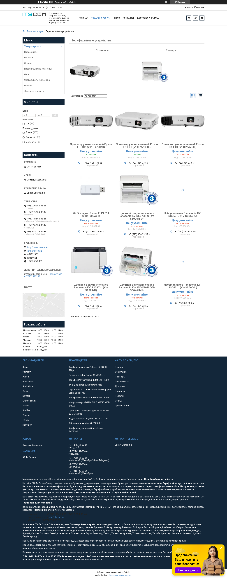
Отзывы (28, 85)
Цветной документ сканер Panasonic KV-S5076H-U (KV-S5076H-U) (137, 217)
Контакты (128, 18)
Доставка (120, 386)
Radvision (27, 425)
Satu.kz (127, 572)
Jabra (25, 367)
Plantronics (28, 381)
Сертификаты (122, 381)
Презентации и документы (38, 69)
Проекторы (102, 50)
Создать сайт (61, 2)
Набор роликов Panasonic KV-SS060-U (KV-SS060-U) (183, 287)
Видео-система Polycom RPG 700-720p (88, 418)
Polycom (27, 372)
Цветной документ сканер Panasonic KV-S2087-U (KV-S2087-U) (91, 288)
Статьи (28, 63)
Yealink (26, 405)
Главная (83, 18)
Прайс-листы (30, 52)
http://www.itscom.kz (37, 247)
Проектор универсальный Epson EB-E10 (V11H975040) (183, 147)
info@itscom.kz (34, 251)
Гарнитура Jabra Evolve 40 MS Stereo (87, 375)
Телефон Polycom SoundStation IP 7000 (89, 380)
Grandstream (29, 401)
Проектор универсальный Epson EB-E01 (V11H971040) (137, 147)
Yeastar (26, 415)
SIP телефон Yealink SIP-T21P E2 (85, 423)
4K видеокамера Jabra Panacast (85, 385)
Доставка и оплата (148, 18)
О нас (117, 18)
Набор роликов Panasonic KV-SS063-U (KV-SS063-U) (183, 216)
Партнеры (120, 376)
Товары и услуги (100, 18)
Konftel (26, 396)
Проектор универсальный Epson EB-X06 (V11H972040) (91, 147)
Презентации (122, 405)
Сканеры (171, 50)
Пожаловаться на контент (120, 575)
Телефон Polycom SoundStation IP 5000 (89, 397)
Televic (26, 420)
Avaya (26, 376)
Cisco (25, 391)
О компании (121, 372)
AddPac (26, 410)
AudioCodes (29, 386)
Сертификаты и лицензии (37, 80)
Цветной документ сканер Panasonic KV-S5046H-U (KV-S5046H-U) (137, 288)
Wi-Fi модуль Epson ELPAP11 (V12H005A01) (91, 216)
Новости (28, 57)
